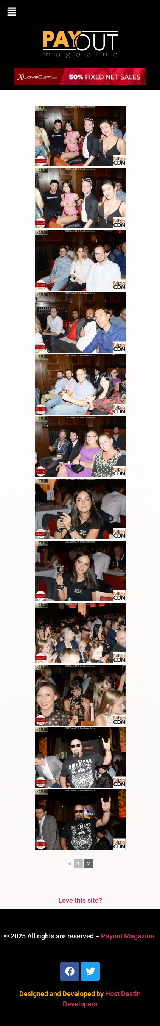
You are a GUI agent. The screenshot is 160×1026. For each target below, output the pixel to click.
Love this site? (80, 900)
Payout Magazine (127, 936)
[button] (80, 12)
